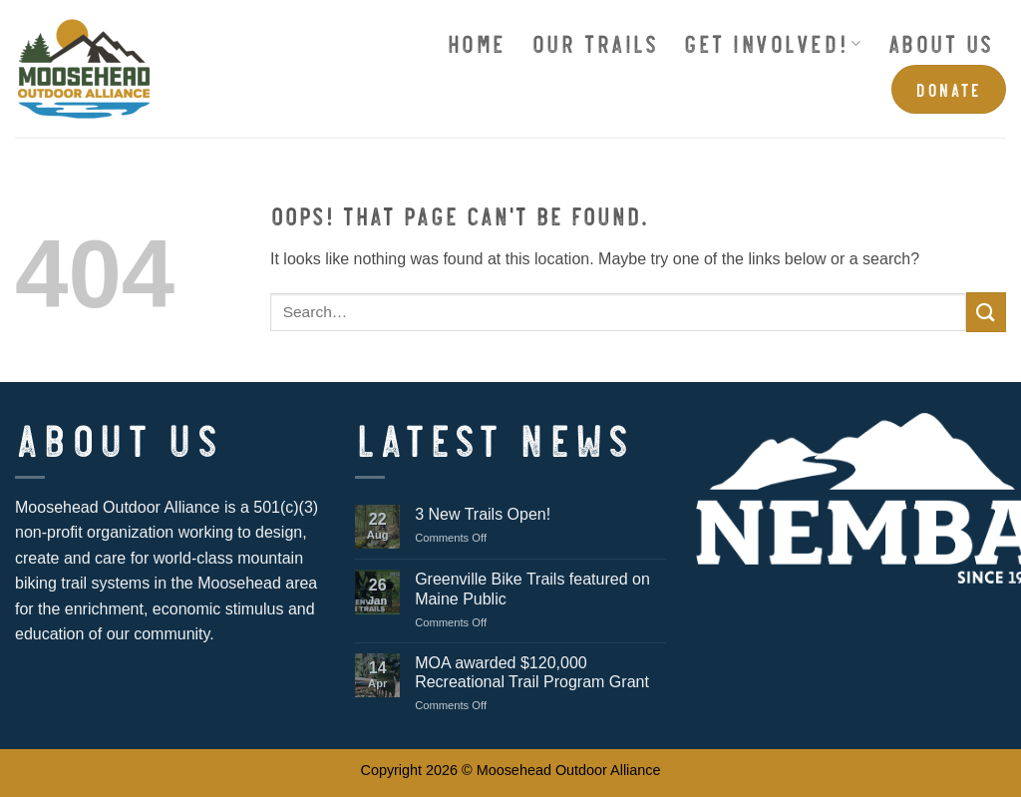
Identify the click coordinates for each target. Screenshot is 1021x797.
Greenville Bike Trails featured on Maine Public (532, 588)
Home (476, 42)
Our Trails (594, 42)
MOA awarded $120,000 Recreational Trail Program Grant (532, 672)
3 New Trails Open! (482, 514)
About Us (940, 42)
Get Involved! (772, 42)
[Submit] (986, 311)
